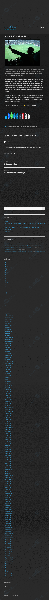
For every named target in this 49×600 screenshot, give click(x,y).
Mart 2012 (8, 497)
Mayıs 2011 (8, 515)
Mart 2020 (8, 323)
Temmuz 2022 (9, 271)
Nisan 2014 (8, 459)
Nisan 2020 (8, 321)
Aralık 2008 (8, 574)
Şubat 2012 (8, 499)
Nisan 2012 (8, 495)
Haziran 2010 (9, 537)
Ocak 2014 (8, 465)
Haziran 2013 (9, 479)
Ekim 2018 (8, 357)
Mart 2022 (8, 279)
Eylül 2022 (8, 267)
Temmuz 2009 (9, 560)
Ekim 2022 (8, 265)
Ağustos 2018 (9, 361)
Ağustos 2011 (8, 509)
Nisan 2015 (8, 435)
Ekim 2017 (8, 379)
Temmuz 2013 (9, 477)
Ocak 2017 (8, 397)
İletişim (6, 586)
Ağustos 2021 (9, 293)
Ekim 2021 (8, 289)
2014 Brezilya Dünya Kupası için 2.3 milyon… (17, 245)
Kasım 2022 (8, 263)
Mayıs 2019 (8, 343)
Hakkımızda (7, 582)
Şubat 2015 (8, 439)
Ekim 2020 (8, 311)
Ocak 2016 (8, 421)
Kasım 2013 (8, 469)
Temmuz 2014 (9, 453)
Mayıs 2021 (8, 299)
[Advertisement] (25, 13)
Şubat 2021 (8, 305)
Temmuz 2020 (9, 317)
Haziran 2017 (9, 387)
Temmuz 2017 (9, 385)
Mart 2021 (8, 303)
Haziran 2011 (8, 513)
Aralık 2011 (8, 503)
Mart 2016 (8, 417)
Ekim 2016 (8, 403)
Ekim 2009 (8, 554)
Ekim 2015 (8, 423)
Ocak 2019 (8, 351)
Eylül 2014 (8, 449)
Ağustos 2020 (9, 315)
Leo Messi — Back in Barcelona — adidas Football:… (20, 243)
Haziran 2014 (9, 455)
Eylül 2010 (8, 531)
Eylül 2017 (8, 381)
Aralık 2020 (8, 307)
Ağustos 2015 (9, 427)
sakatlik (36, 126)
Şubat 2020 (8, 325)
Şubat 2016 (8, 419)
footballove (9, 126)
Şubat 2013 (8, 487)
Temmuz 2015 (9, 429)
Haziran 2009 (9, 562)
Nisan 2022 (8, 277)
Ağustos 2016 (9, 407)
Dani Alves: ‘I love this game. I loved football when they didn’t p (23, 227)
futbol (28, 126)
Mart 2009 (8, 568)
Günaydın (8, 229)
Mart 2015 (8, 437)
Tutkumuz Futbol (40, 251)
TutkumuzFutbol (38, 245)
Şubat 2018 (8, 371)
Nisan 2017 (8, 391)
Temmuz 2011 (9, 511)
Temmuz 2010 (9, 535)
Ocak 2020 (8, 327)
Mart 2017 (8, 393)
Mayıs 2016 (8, 413)
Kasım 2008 (8, 576)
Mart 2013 (8, 485)
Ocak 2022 (8, 283)
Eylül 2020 (8, 313)
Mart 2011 (8, 519)
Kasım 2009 (8, 551)
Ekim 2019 (8, 333)
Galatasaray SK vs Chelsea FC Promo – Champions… (19, 247)
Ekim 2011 (8, 507)
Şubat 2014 (8, 463)
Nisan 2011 (8, 517)
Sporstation (40, 243)
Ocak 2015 (8, 441)
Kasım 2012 (8, 493)
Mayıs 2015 (8, 433)
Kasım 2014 (8, 445)
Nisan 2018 (8, 367)
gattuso (32, 126)
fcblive (24, 126)
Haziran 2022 (9, 273)
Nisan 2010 (8, 541)
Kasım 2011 (8, 505)
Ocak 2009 (8, 572)
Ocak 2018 (8, 373)
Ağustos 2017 (9, 383)
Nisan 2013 (8, 483)
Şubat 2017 (8, 395)
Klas (6, 221)
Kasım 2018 (8, 355)
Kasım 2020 (8, 309)
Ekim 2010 (8, 529)
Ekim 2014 (8, 447)
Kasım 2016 (8, 401)
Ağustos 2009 (9, 558)
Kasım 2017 (8, 377)
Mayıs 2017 (8, 389)
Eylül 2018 (8, 359)
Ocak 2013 (8, 489)
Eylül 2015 (8, 425)
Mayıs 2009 (8, 564)
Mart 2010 (8, 543)
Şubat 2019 (8, 349)
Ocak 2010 (8, 547)
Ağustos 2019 (9, 337)
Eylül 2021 (8, 291)
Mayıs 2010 (8, 539)
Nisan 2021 (8, 301)
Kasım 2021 (8, 287)
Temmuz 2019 (9, 339)
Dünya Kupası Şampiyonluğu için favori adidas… (18, 251)
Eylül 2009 (8, 556)
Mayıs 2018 (8, 365)
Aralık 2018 (8, 353)
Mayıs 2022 (8, 275)
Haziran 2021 (9, 297)
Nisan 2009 (8, 566)
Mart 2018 (8, 369)
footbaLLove (6, 595)
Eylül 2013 (8, 473)
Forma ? (7, 231)
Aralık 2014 (8, 443)
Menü (42, 27)
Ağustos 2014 (9, 451)
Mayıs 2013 (8, 481)
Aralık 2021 (8, 285)
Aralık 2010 (8, 525)
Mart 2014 (8, 461)
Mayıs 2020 (8, 319)
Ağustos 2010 (9, 533)
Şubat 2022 (8, 281)
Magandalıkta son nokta (12, 249)
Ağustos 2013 (9, 475)
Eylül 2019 (8, 335)
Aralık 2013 (8, 467)
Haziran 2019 (9, 341)
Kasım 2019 (8, 331)
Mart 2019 (8, 347)
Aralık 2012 (8, 491)
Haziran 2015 (9, 431)
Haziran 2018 (9, 363)
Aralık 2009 (8, 549)
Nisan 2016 (8, 415)
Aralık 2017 (8, 375)
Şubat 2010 (8, 545)
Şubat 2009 (8, 570)
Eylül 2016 (8, 405)
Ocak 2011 (8, 523)
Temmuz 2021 (9, 295)
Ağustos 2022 (9, 269)
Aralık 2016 (8, 399)
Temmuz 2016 (9, 409)
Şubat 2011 (8, 521)
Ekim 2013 (8, 471)
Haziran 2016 (9, 411)
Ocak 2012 (8, 501)
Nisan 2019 (8, 345)
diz (21, 126)
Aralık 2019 (8, 329)
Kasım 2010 (8, 527)
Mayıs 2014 (8, 457)
